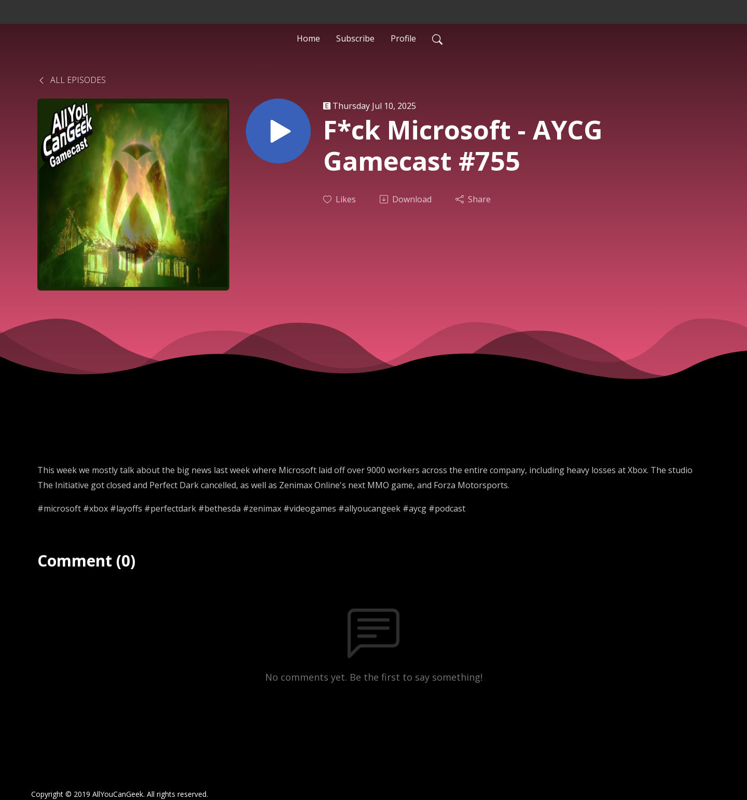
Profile (403, 38)
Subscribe (355, 38)
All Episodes (71, 80)
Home (308, 38)
